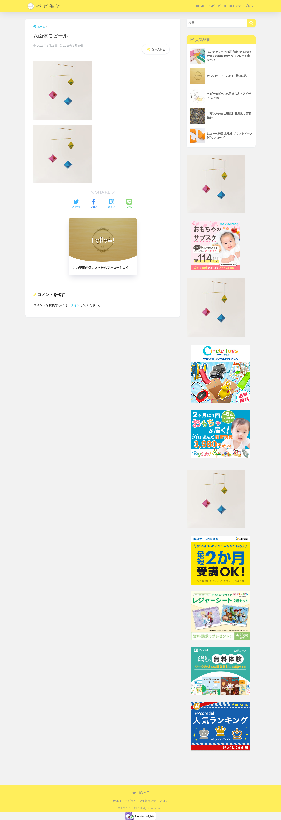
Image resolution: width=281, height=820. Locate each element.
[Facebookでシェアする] (93, 200)
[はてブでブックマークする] (111, 200)
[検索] (251, 23)
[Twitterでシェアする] (76, 200)
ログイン (74, 301)
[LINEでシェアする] (129, 200)
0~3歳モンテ (232, 6)
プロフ (249, 6)
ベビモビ (215, 6)
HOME (200, 6)
